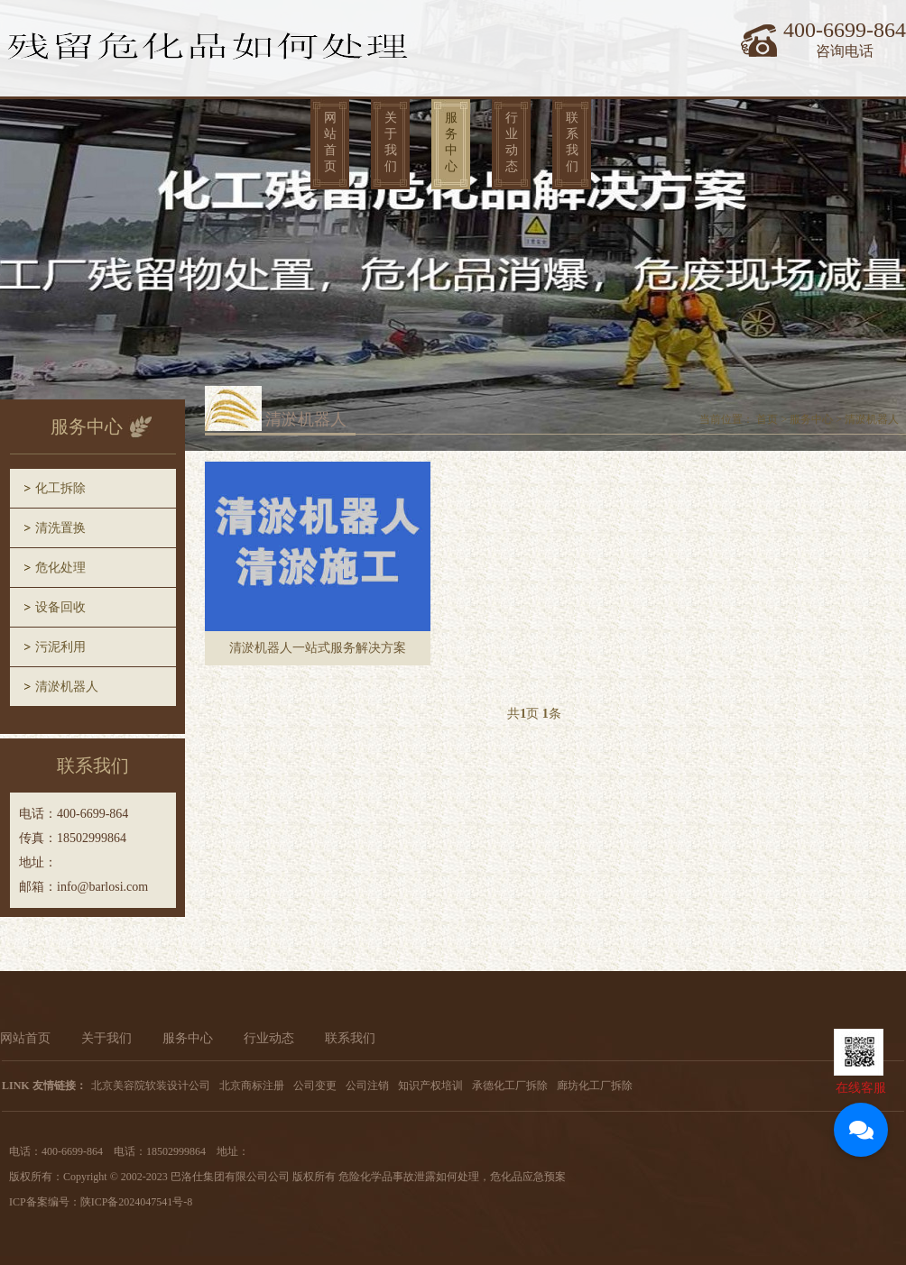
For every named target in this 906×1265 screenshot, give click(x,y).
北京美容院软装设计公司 (150, 1085)
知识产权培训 (430, 1085)
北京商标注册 (251, 1085)
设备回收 (60, 607)
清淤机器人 (66, 686)
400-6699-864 (844, 29)
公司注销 (367, 1085)
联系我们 (572, 142)
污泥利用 (60, 647)
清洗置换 (60, 528)
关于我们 (390, 142)
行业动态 (511, 142)
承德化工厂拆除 (510, 1085)
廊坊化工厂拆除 (595, 1085)
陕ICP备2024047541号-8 (136, 1202)
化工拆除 (60, 488)
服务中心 (451, 142)
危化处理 (60, 567)
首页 (767, 419)
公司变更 (315, 1085)
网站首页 (330, 142)
